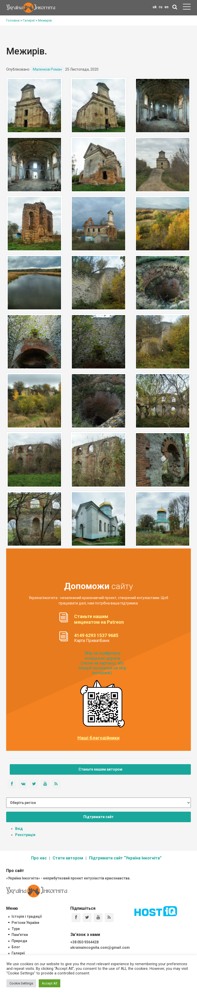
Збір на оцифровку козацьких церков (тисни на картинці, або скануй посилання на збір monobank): (102, 663)
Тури (16, 929)
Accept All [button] (49, 983)
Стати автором (68, 858)
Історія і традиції (27, 916)
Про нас (39, 858)
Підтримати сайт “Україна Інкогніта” (125, 858)
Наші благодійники (98, 738)
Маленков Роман (47, 69)
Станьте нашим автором (100, 769)
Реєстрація (25, 835)
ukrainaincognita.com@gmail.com (100, 947)
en (166, 7)
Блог (16, 947)
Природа (19, 941)
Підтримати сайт (98, 817)
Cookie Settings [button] (21, 983)
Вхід (19, 829)
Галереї (18, 953)
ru (160, 7)
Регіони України (25, 923)
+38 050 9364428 (84, 942)
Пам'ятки (20, 935)
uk (155, 7)
